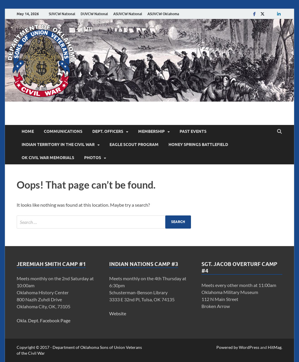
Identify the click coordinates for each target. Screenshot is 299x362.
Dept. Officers (107, 131)
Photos (92, 157)
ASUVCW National (127, 14)
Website (117, 313)
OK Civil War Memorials (48, 157)
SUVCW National (62, 14)
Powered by (227, 347)
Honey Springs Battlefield (198, 144)
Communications (63, 131)
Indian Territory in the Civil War (58, 144)
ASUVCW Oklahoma (163, 14)
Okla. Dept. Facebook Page (43, 320)
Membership (151, 131)
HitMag (274, 347)
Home (28, 131)
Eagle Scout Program (134, 144)
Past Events (193, 131)
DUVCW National (94, 14)
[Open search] (279, 131)
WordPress (249, 347)
